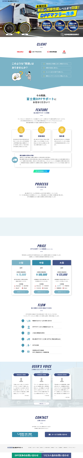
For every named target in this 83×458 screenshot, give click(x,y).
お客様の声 (74, 2)
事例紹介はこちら (21, 292)
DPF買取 (61, 2)
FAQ (80, 2)
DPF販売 (55, 2)
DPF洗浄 (32, 2)
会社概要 (60, 447)
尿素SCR (49, 2)
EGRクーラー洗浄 (40, 2)
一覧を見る (42, 404)
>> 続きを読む (26, 395)
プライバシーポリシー (72, 447)
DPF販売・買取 (47, 447)
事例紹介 (67, 2)
